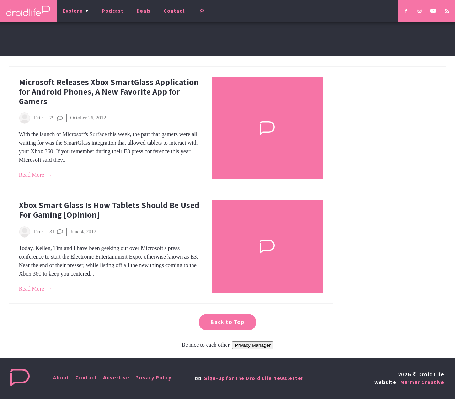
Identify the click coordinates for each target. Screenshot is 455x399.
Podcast (112, 10)
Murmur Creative (422, 382)
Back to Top (227, 322)
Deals (143, 10)
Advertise (116, 377)
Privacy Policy (153, 377)
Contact (174, 10)
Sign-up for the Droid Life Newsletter (249, 378)
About (61, 377)
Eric (31, 118)
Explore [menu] (73, 10)
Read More (31, 175)
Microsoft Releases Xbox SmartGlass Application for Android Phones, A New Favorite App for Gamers (109, 91)
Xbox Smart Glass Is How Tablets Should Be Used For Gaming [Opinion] (109, 210)
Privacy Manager (253, 345)
